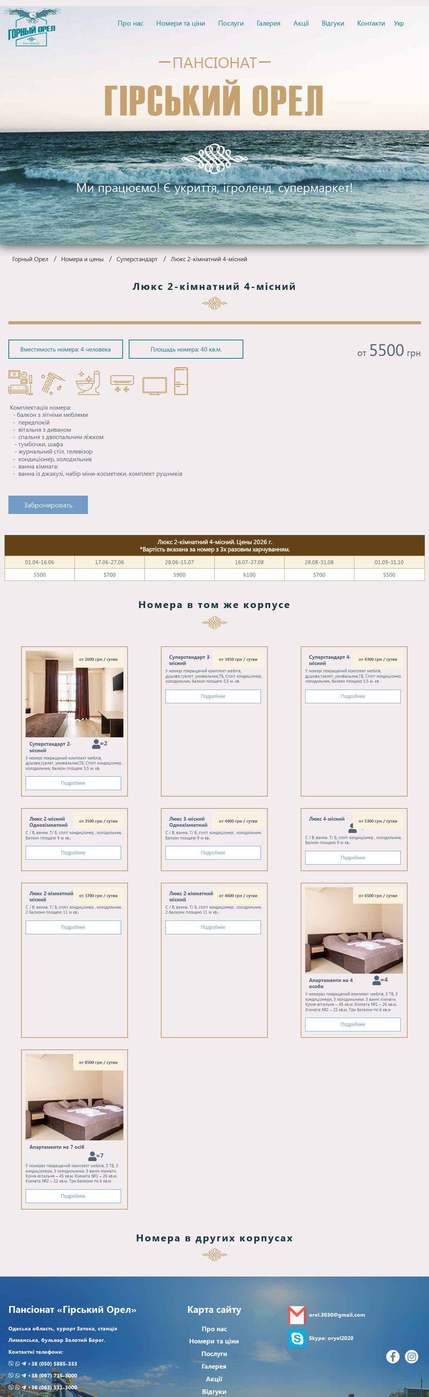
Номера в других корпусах (214, 1237)
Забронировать (48, 504)
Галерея (268, 23)
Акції (301, 23)
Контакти (371, 23)
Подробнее (73, 783)
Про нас (130, 23)
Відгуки (333, 23)
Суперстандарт (137, 259)
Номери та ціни (180, 23)
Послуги (231, 23)
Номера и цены (82, 259)
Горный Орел (30, 259)
